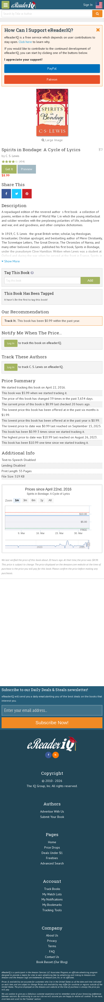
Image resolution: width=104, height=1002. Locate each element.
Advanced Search (52, 863)
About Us (52, 935)
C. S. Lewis (12, 156)
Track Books (52, 889)
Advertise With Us (52, 811)
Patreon (52, 79)
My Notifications (52, 899)
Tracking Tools (52, 910)
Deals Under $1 (52, 853)
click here (6, 999)
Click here (25, 42)
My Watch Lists (52, 894)
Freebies (52, 858)
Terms (52, 946)
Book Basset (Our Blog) (52, 962)
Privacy (52, 941)
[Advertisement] (52, 632)
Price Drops (52, 847)
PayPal (52, 68)
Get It (9, 169)
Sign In (88, 5)
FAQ (52, 951)
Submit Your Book (52, 817)
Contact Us (52, 957)
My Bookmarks (52, 905)
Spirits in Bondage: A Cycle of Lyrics (41, 149)
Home (52, 842)
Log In (10, 343)
